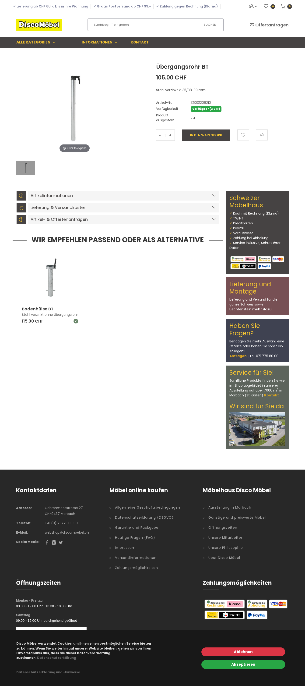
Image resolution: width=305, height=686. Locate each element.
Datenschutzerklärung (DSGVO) (144, 517)
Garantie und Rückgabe (136, 527)
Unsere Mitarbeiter (225, 537)
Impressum (125, 547)
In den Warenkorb (206, 135)
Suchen (210, 25)
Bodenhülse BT (37, 309)
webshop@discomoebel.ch (67, 532)
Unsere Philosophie (225, 547)
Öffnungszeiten (222, 527)
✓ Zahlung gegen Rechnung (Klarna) (187, 6)
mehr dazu (262, 309)
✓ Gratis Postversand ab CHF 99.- (122, 6)
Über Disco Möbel (224, 557)
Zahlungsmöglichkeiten (136, 567)
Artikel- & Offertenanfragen (52, 219)
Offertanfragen (269, 25)
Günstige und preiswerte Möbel (237, 517)
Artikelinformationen (45, 196)
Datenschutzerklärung (56, 658)
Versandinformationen (136, 557)
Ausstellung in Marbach (229, 507)
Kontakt (140, 42)
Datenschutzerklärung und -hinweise (48, 672)
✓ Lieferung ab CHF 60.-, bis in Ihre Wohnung (50, 6)
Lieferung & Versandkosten (51, 207)
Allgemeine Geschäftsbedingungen (147, 507)
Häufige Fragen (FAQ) (135, 537)
